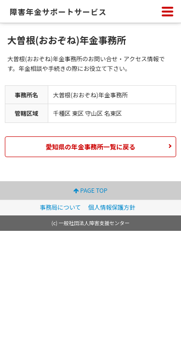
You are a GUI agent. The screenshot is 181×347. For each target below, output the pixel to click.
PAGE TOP (90, 190)
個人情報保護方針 (112, 207)
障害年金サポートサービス (58, 11)
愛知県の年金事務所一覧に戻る (90, 146)
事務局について (60, 207)
